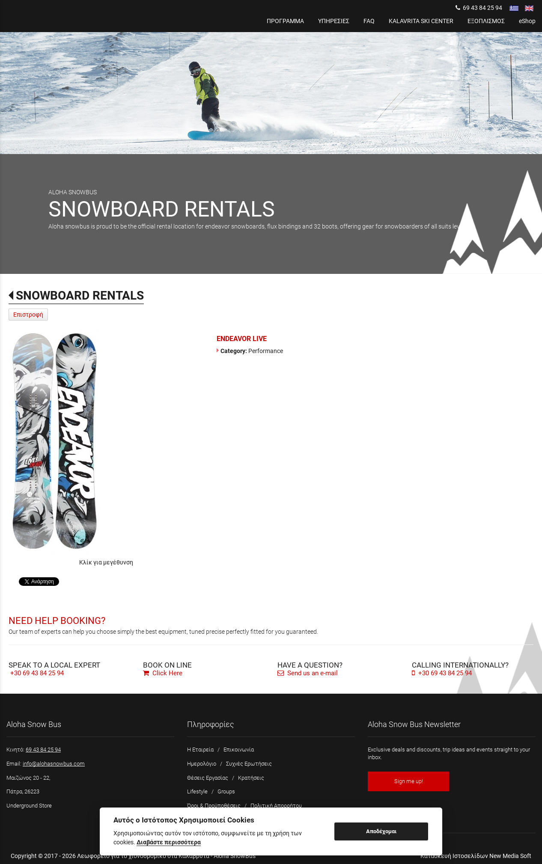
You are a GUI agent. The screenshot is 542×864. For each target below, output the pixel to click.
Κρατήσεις (251, 778)
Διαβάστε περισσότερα (169, 842)
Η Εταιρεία (200, 749)
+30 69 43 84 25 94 (37, 673)
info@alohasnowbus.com (54, 763)
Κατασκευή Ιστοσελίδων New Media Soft (475, 855)
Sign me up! (408, 781)
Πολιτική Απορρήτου (276, 805)
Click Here (162, 673)
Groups (226, 791)
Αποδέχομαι (381, 831)
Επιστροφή (28, 314)
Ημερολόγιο (201, 763)
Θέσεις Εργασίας (207, 778)
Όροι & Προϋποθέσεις (214, 805)
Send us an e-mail (307, 673)
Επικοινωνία (238, 749)
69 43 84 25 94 (479, 7)
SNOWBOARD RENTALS (80, 295)
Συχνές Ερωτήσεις (249, 763)
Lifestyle (197, 791)
